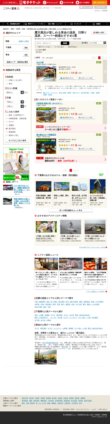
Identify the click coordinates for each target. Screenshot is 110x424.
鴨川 (84, 304)
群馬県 (48, 398)
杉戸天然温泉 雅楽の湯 (50, 343)
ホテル (66, 315)
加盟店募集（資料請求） (52, 409)
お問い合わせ (102, 409)
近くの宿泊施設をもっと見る (70, 210)
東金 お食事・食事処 (65, 92)
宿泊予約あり (72, 47)
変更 (26, 48)
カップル (53, 317)
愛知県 (77, 398)
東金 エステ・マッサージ (50, 92)
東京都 (54, 398)
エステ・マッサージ (70, 317)
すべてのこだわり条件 (17, 140)
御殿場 (53, 403)
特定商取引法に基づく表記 (86, 414)
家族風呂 (12, 132)
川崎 (27, 403)
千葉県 (37, 398)
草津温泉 (25, 401)
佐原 (72, 304)
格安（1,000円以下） (42, 317)
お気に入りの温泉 (86, 7)
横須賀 (32, 403)
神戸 (80, 403)
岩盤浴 (11, 125)
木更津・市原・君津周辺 (43, 304)
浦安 (48, 302)
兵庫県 (42, 398)
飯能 (48, 403)
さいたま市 (42, 403)
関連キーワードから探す (12, 406)
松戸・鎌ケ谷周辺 (72, 302)
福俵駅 (98, 92)
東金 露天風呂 (85, 92)
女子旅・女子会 (40, 320)
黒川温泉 (74, 401)
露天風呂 (59, 315)
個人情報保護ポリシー (69, 414)
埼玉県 (31, 398)
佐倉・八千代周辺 (97, 302)
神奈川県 (25, 398)
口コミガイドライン (83, 409)
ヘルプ (94, 409)
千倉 (49, 307)
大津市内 (75, 403)
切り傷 (60, 317)
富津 (54, 304)
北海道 (65, 398)
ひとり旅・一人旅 (84, 317)
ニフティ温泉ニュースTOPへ (95, 291)
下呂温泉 (51, 401)
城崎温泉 (43, 401)
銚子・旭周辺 (65, 304)
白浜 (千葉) (38, 307)
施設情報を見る (68, 78)
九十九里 (79, 304)
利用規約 (97, 414)
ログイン (98, 10)
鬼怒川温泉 (88, 401)
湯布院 (80, 401)
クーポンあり (59, 47)
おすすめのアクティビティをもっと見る (92, 247)
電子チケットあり (44, 47)
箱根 (30, 401)
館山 (44, 307)
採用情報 (104, 414)
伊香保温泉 (59, 401)
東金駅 (50, 94)
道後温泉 (67, 401)
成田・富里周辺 (84, 302)
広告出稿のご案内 (68, 409)
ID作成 (104, 10)
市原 (58, 304)
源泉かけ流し (14, 135)
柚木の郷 (65, 347)
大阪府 (60, 398)
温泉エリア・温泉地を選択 (17, 62)
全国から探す (24, 41)
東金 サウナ (76, 92)
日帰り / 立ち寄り (15, 80)
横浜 (23, 403)
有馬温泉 (36, 401)
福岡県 (83, 398)
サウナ (53, 315)
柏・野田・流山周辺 (58, 302)
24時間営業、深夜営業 (18, 118)
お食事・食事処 (44, 315)
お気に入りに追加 (87, 78)
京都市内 (67, 403)
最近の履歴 (100, 7)
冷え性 (71, 315)
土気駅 (92, 92)
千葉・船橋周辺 (40, 302)
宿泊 (36, 315)
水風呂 (49, 320)
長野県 (71, 398)
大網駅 (45, 94)
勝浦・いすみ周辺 (93, 304)
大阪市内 (60, 403)
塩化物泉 (95, 317)
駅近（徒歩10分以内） (83, 315)
